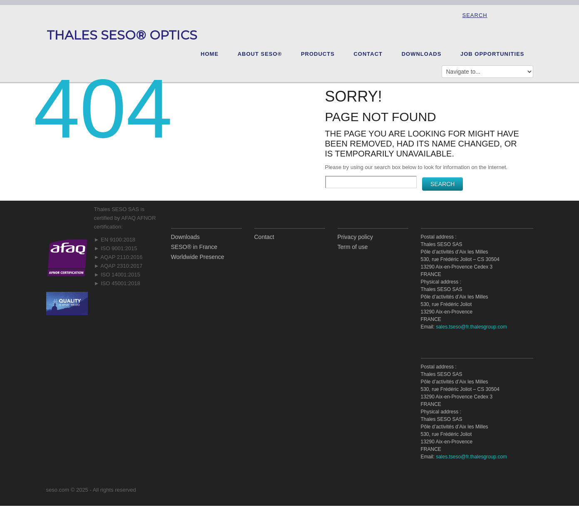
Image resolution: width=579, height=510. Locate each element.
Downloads (422, 54)
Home (210, 54)
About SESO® (260, 54)
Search (474, 15)
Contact (368, 54)
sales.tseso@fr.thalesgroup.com (471, 327)
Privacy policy (355, 237)
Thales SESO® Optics (122, 35)
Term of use (353, 247)
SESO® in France (194, 247)
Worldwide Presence (197, 257)
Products (318, 54)
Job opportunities (492, 54)
